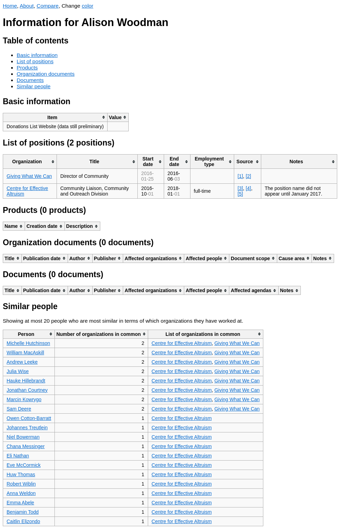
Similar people (34, 86)
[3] (240, 188)
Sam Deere (19, 409)
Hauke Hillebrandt (26, 380)
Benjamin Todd (23, 512)
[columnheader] (55, 117)
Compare (48, 6)
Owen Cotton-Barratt (29, 418)
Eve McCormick (24, 465)
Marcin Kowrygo (24, 399)
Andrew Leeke (22, 362)
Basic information (37, 55)
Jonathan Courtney (27, 390)
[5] (240, 194)
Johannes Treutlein (27, 427)
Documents (30, 80)
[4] (248, 188)
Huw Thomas (21, 474)
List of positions (35, 61)
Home (10, 6)
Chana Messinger (26, 446)
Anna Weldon (21, 493)
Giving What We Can (29, 176)
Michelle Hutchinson (28, 343)
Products (27, 68)
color (87, 6)
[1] (240, 176)
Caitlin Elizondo (23, 521)
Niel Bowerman (23, 437)
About (27, 6)
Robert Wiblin (21, 484)
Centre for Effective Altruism (182, 343)
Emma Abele (20, 502)
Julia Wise (18, 371)
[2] (248, 176)
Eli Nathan (18, 455)
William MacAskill (25, 352)
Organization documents (46, 74)
